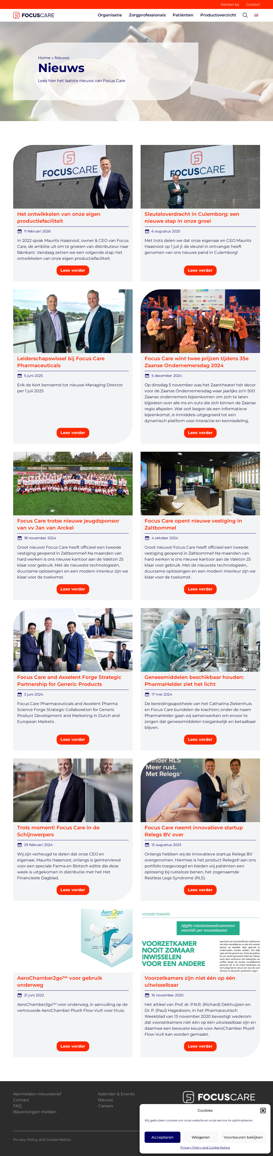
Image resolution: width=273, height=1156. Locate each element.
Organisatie (110, 15)
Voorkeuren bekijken (243, 1137)
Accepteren (162, 1137)
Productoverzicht (218, 15)
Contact (253, 4)
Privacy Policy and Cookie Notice (205, 1147)
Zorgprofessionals (147, 15)
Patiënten (183, 15)
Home (44, 57)
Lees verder (72, 270)
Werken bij (229, 4)
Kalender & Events (116, 1094)
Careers (105, 1106)
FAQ (17, 1106)
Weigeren (201, 1137)
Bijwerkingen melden (34, 1112)
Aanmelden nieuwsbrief (37, 1094)
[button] (263, 1110)
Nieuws (105, 1100)
